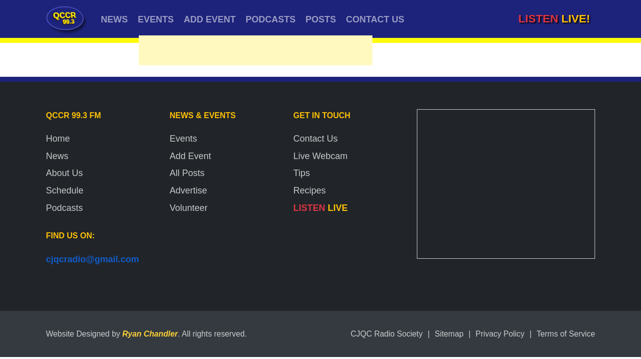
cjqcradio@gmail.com (92, 259)
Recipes (310, 190)
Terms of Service (566, 334)
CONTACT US (375, 19)
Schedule (64, 190)
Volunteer (189, 208)
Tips (302, 173)
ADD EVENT (210, 19)
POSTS (321, 19)
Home (58, 139)
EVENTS (156, 19)
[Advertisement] (255, 53)
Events (183, 139)
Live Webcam (321, 156)
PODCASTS (271, 19)
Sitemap (449, 334)
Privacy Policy (500, 334)
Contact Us (316, 139)
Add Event (190, 156)
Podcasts (64, 208)
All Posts (187, 173)
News (57, 156)
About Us (64, 173)
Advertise (188, 190)
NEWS (114, 19)
